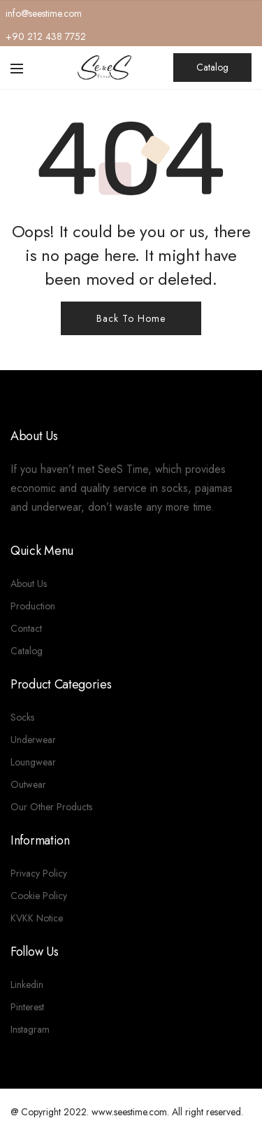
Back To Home (131, 318)
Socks (22, 717)
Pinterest (27, 1007)
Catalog (212, 67)
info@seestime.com (44, 13)
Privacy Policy (38, 873)
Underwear (33, 740)
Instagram (30, 1029)
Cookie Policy (38, 896)
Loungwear (33, 762)
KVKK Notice (36, 918)
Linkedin (26, 984)
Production (32, 606)
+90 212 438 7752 (46, 36)
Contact (26, 628)
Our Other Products (51, 807)
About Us (28, 584)
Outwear (28, 784)
